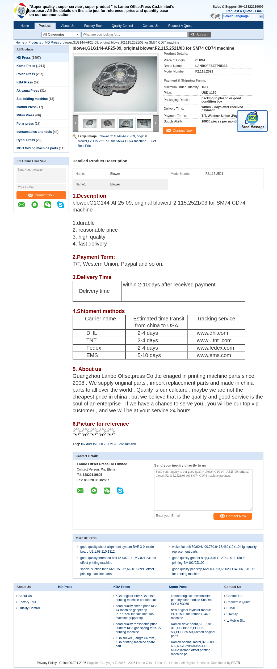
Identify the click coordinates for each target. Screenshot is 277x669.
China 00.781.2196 (72, 663)
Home (24, 26)
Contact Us (150, 26)
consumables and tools (34, 132)
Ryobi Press (25, 140)
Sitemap (232, 614)
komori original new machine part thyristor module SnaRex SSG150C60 (191, 600)
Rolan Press (25, 74)
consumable (128, 444)
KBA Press (24, 82)
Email (259, 11)
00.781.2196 (108, 444)
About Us (67, 26)
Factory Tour (93, 26)
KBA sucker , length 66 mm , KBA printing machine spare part (136, 642)
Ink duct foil (89, 444)
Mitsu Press (25, 115)
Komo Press (25, 66)
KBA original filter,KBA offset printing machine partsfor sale (136, 598)
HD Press (52, 42)
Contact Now (41, 195)
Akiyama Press (27, 90)
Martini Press (26, 107)
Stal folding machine (32, 99)
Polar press (25, 123)
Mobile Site (235, 621)
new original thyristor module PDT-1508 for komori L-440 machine (191, 614)
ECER (235, 663)
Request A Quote (239, 11)
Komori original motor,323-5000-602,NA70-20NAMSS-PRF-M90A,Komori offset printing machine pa (193, 648)
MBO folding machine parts (37, 148)
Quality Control (122, 26)
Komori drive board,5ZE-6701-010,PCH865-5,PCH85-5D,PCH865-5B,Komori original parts (193, 630)
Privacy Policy (47, 663)
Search (202, 35)
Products (45, 26)
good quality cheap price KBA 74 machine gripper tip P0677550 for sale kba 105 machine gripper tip (136, 612)
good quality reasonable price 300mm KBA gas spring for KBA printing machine (138, 628)
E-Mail (231, 608)
